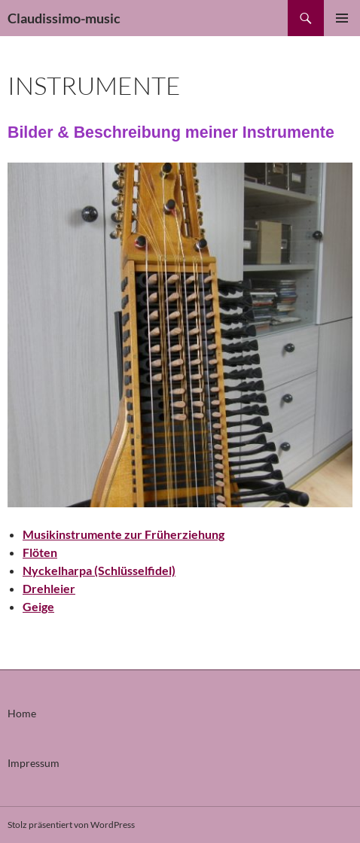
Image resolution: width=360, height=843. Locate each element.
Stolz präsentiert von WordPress (71, 824)
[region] (180, 335)
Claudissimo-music (64, 18)
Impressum (33, 762)
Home (22, 713)
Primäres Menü (342, 18)
